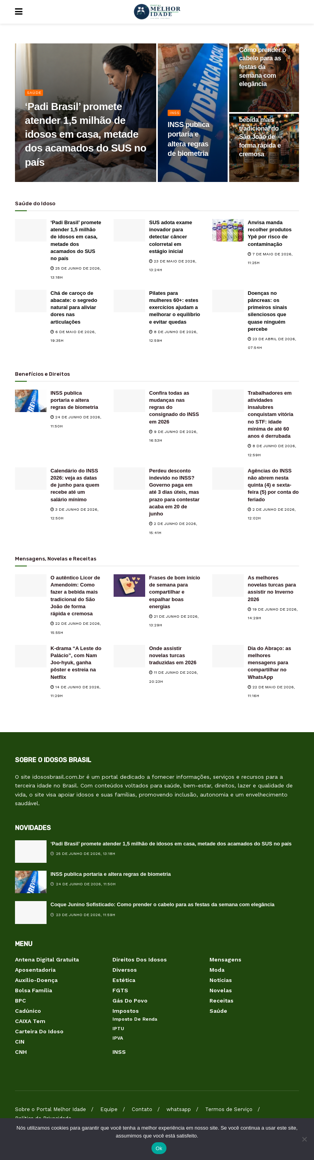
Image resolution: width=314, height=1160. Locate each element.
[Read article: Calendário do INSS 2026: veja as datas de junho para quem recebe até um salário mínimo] (31, 478)
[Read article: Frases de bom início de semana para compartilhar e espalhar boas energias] (129, 585)
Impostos (125, 1011)
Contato (142, 1109)
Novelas (220, 990)
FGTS (120, 990)
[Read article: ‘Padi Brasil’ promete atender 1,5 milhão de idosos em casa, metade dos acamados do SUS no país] (31, 230)
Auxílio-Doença (36, 980)
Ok (158, 1148)
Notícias (220, 980)
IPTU (118, 1028)
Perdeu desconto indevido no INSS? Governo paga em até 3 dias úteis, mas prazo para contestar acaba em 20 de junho (174, 492)
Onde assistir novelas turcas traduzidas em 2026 (172, 655)
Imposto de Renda (134, 1019)
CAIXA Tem (30, 1021)
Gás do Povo (130, 1000)
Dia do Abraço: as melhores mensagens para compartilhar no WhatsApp (269, 662)
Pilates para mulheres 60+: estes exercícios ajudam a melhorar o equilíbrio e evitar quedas (174, 307)
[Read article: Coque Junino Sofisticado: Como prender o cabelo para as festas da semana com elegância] (31, 912)
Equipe (109, 1109)
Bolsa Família (33, 990)
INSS (175, 116)
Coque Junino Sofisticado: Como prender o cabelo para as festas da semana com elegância (162, 904)
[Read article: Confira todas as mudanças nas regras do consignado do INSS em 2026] (129, 401)
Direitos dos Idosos (139, 959)
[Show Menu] (18, 12)
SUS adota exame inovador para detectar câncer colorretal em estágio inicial (170, 236)
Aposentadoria (35, 970)
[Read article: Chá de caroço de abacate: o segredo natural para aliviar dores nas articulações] (31, 301)
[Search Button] (295, 12)
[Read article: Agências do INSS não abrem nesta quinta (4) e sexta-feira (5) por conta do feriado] (228, 478)
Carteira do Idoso (39, 1031)
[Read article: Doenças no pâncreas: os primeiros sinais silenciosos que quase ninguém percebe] (228, 301)
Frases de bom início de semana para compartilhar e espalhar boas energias (174, 592)
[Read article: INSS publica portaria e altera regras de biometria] (31, 401)
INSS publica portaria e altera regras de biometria (74, 400)
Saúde (35, 96)
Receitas (221, 1000)
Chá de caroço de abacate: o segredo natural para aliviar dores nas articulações (73, 307)
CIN (19, 1041)
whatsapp (178, 1109)
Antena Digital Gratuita (47, 959)
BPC (20, 1000)
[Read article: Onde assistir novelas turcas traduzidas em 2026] (129, 656)
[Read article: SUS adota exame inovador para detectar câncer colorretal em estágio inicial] (129, 230)
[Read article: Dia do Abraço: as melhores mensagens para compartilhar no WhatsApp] (228, 656)
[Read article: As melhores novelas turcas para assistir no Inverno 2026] (228, 585)
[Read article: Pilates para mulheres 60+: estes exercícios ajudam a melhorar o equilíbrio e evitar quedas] (129, 301)
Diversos (124, 970)
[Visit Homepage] (156, 12)
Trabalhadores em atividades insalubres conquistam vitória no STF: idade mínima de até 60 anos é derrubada (270, 414)
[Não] (304, 1139)
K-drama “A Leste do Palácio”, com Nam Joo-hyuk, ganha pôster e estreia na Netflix (75, 662)
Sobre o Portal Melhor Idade (50, 1109)
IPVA (117, 1038)
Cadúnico (28, 1011)
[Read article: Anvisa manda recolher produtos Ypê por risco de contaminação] (228, 230)
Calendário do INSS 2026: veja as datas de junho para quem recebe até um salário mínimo (74, 485)
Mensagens (225, 959)
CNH (21, 1052)
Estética (123, 980)
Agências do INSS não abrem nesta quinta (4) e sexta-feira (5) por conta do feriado (273, 485)
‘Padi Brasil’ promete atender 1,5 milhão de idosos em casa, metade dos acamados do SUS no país (171, 844)
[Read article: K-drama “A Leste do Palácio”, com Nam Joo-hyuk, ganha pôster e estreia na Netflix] (31, 656)
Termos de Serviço (228, 1109)
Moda (216, 970)
